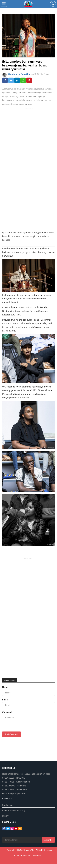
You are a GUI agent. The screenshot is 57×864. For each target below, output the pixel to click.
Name (5, 687)
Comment (7, 712)
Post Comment (11, 734)
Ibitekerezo (10, 680)
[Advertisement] (28, 138)
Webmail (37, 855)
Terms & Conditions (22, 855)
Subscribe (48, 840)
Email (5, 699)
